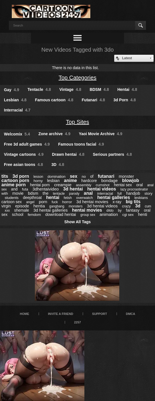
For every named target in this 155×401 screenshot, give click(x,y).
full (119, 194)
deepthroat (32, 197)
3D (57, 164)
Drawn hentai (68, 154)
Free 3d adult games (27, 144)
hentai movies (87, 210)
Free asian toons (23, 164)
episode (22, 206)
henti (142, 214)
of (92, 176)
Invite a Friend (60, 313)
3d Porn (124, 100)
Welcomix (17, 134)
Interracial (17, 110)
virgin (6, 206)
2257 (77, 322)
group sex (87, 215)
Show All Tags (77, 222)
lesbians (141, 198)
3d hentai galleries (50, 210)
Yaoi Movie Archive (100, 134)
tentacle (59, 194)
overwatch (84, 198)
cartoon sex (11, 202)
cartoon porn (15, 180)
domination (57, 176)
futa (25, 189)
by (120, 210)
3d (137, 205)
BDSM (99, 89)
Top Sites (77, 122)
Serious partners (112, 154)
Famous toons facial (81, 144)
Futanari (93, 100)
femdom (34, 214)
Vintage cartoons (24, 154)
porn (43, 201)
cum (148, 206)
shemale (21, 210)
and (14, 189)
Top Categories (77, 77)
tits (4, 176)
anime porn (13, 184)
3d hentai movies (92, 201)
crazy (126, 206)
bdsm (33, 193)
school (17, 214)
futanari (106, 176)
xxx (7, 210)
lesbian (53, 180)
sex (73, 176)
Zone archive (54, 134)
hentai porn (40, 185)
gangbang (56, 206)
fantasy (132, 210)
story (148, 193)
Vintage (70, 89)
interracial (105, 193)
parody (74, 194)
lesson (38, 177)
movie (18, 193)
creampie (62, 184)
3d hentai (73, 189)
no (84, 176)
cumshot (102, 185)
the (46, 193)
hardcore (89, 180)
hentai (52, 197)
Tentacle (39, 89)
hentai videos (101, 189)
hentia (39, 205)
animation (109, 214)
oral (139, 185)
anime (70, 180)
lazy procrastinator (134, 189)
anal (88, 193)
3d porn (21, 176)
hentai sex (123, 185)
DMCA (130, 313)
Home (24, 313)
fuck (54, 202)
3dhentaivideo (45, 189)
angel (30, 202)
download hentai (60, 214)
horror (67, 202)
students (12, 198)
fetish (68, 198)
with (4, 193)
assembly (83, 185)
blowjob (130, 180)
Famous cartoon (54, 100)
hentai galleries (113, 197)
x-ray (117, 202)
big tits (133, 201)
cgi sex (128, 214)
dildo (109, 210)
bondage (109, 180)
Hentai (127, 89)
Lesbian (15, 100)
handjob (133, 193)
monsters (75, 206)
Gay (11, 89)
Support (99, 313)
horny (38, 181)
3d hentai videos (102, 205)
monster (126, 176)
